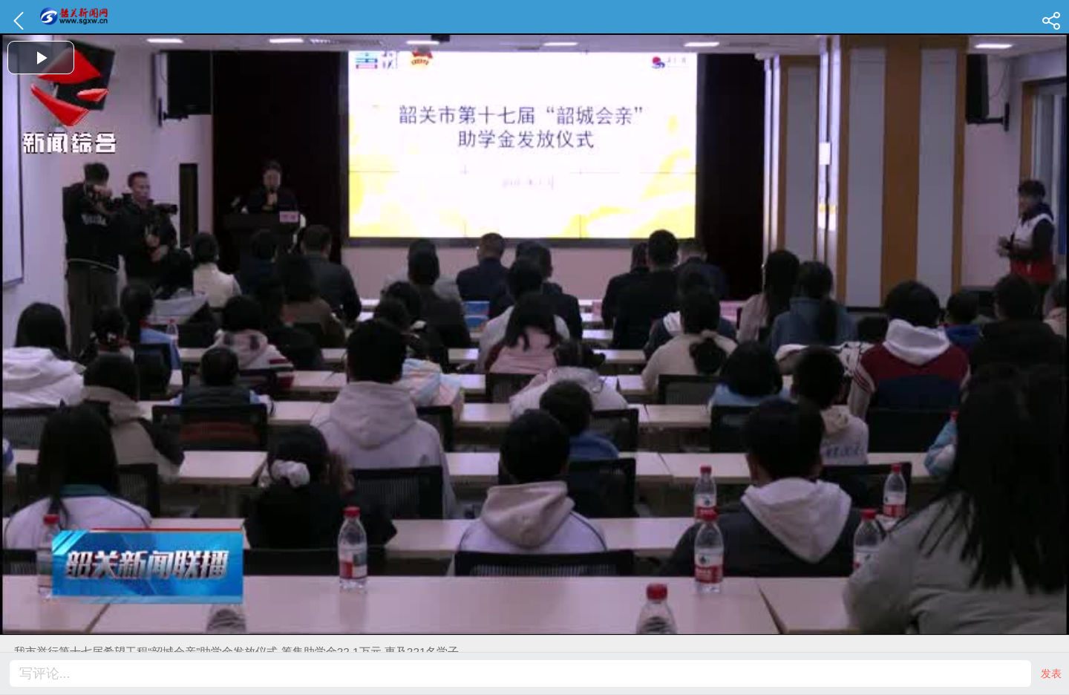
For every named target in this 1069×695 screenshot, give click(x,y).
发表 (1051, 673)
